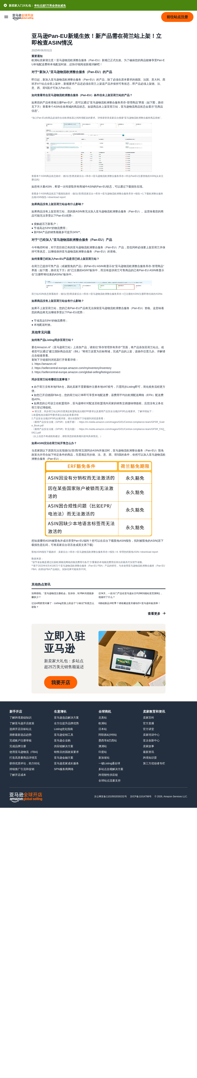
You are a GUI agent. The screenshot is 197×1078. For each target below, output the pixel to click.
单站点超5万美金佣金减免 (50, 5)
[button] (177, 17)
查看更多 (154, 613)
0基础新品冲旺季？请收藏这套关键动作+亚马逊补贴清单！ (129, 603)
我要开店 (60, 682)
